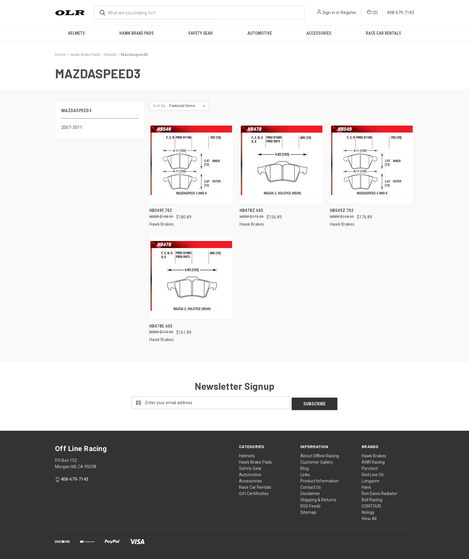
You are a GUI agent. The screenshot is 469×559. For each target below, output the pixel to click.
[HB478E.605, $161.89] (191, 277)
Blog (304, 467)
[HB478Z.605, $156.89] (281, 161)
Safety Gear (200, 33)
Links (305, 473)
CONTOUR (371, 505)
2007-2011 (71, 127)
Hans (366, 486)
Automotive (259, 33)
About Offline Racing (319, 454)
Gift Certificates (254, 492)
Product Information (319, 479)
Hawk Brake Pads (136, 33)
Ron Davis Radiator (379, 492)
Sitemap (308, 511)
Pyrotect (370, 467)
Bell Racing (372, 498)
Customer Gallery (316, 461)
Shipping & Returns (318, 498)
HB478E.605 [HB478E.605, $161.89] (161, 326)
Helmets (76, 33)
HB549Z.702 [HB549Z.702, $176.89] (342, 210)
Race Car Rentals (383, 33)
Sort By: (159, 105)
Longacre (370, 479)
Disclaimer (310, 492)
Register (349, 12)
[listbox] (188, 105)
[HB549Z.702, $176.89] (372, 161)
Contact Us (310, 486)
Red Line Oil (372, 473)
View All (369, 517)
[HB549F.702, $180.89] (191, 161)
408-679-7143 (400, 12)
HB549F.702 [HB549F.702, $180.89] (160, 210)
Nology (368, 511)
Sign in (328, 12)
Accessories (318, 33)
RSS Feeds (310, 505)
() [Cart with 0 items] (372, 12)
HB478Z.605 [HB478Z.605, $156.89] (251, 210)
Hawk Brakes (374, 454)
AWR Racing (373, 461)
